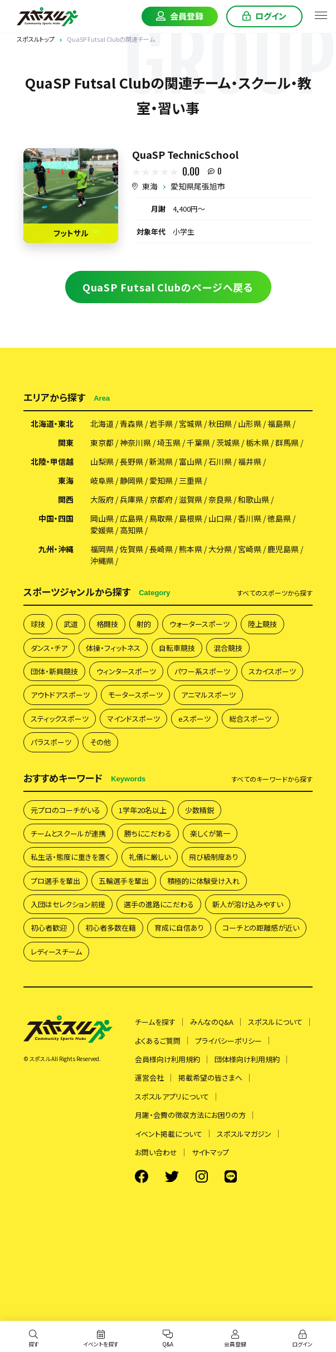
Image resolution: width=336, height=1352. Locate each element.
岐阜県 (102, 480)
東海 (150, 186)
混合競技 (227, 648)
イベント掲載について (168, 1134)
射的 (144, 624)
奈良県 (220, 499)
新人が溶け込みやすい (247, 904)
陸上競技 (262, 624)
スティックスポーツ (60, 718)
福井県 (249, 461)
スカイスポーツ (272, 671)
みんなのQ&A (211, 1022)
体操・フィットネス (113, 648)
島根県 (190, 518)
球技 (38, 624)
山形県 (249, 423)
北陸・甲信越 (52, 461)
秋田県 (220, 423)
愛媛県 (102, 530)
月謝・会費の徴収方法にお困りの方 (190, 1115)
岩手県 (161, 423)
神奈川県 (135, 442)
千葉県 (198, 442)
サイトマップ (210, 1152)
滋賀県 (190, 499)
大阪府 (102, 499)
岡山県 (102, 518)
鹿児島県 (283, 549)
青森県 (131, 423)
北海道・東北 (52, 423)
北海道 (102, 423)
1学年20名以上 (143, 810)
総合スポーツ (250, 718)
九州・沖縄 (56, 549)
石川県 (220, 461)
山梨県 (102, 461)
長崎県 (161, 549)
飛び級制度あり (213, 857)
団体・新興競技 (54, 671)
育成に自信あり (179, 927)
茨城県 (228, 442)
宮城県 (190, 423)
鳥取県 (161, 518)
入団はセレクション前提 (68, 904)
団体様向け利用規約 (247, 1059)
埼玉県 (169, 442)
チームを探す (155, 1022)
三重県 (190, 480)
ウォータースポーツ (199, 624)
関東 (66, 442)
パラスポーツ (51, 742)
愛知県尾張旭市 (198, 186)
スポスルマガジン (244, 1134)
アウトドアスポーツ (60, 694)
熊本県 (190, 549)
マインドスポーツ (133, 718)
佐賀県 (131, 549)
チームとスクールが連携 (68, 833)
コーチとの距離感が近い (260, 927)
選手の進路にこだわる (159, 904)
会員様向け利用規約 (167, 1059)
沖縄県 (102, 561)
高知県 (131, 530)
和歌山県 (253, 499)
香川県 (249, 518)
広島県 (131, 518)
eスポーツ (194, 718)
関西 (66, 499)
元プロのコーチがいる (65, 810)
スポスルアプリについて (172, 1096)
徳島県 (279, 518)
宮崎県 (249, 549)
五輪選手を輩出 (124, 881)
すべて (275, 593)
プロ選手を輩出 (55, 881)
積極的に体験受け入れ (203, 881)
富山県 (190, 461)
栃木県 (257, 442)
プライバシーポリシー (228, 1040)
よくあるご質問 (158, 1040)
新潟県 (161, 461)
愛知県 (161, 480)
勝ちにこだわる (148, 833)
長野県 (131, 461)
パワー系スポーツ (202, 671)
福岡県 (102, 549)
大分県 (220, 549)
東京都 (102, 442)
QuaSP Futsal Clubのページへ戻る (168, 287)
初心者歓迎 (49, 927)
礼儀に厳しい (150, 857)
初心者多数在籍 (110, 927)
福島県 (279, 423)
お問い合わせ (156, 1152)
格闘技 (107, 624)
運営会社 (149, 1077)
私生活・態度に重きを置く (70, 857)
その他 (100, 742)
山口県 (220, 518)
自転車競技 (177, 648)
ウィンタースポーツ (126, 671)
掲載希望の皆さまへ (210, 1077)
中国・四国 (56, 518)
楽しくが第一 (210, 833)
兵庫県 (131, 499)
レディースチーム (56, 951)
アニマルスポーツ (208, 694)
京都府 (161, 499)
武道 (71, 624)
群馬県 (287, 442)
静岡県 (131, 480)
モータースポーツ (135, 694)
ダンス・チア (49, 648)
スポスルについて (275, 1022)
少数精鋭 (199, 810)
